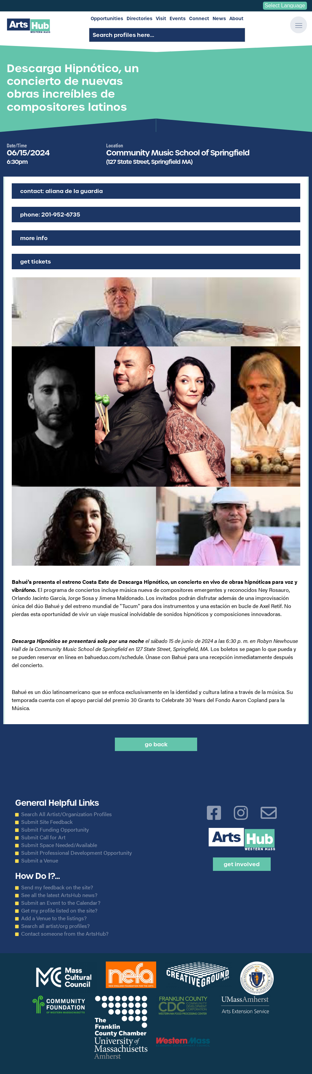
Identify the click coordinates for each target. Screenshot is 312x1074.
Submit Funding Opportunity (55, 829)
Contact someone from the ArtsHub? (64, 933)
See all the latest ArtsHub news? (59, 895)
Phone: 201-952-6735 (50, 214)
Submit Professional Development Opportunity (76, 852)
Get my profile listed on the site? (59, 910)
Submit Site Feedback (47, 822)
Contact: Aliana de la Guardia (61, 191)
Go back (156, 744)
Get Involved (242, 864)
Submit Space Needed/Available (59, 845)
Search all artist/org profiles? (55, 926)
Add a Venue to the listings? (54, 918)
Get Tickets (35, 261)
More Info (34, 238)
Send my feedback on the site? (57, 887)
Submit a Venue (39, 860)
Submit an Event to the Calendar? (60, 902)
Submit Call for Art (43, 837)
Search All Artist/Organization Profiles (66, 814)
